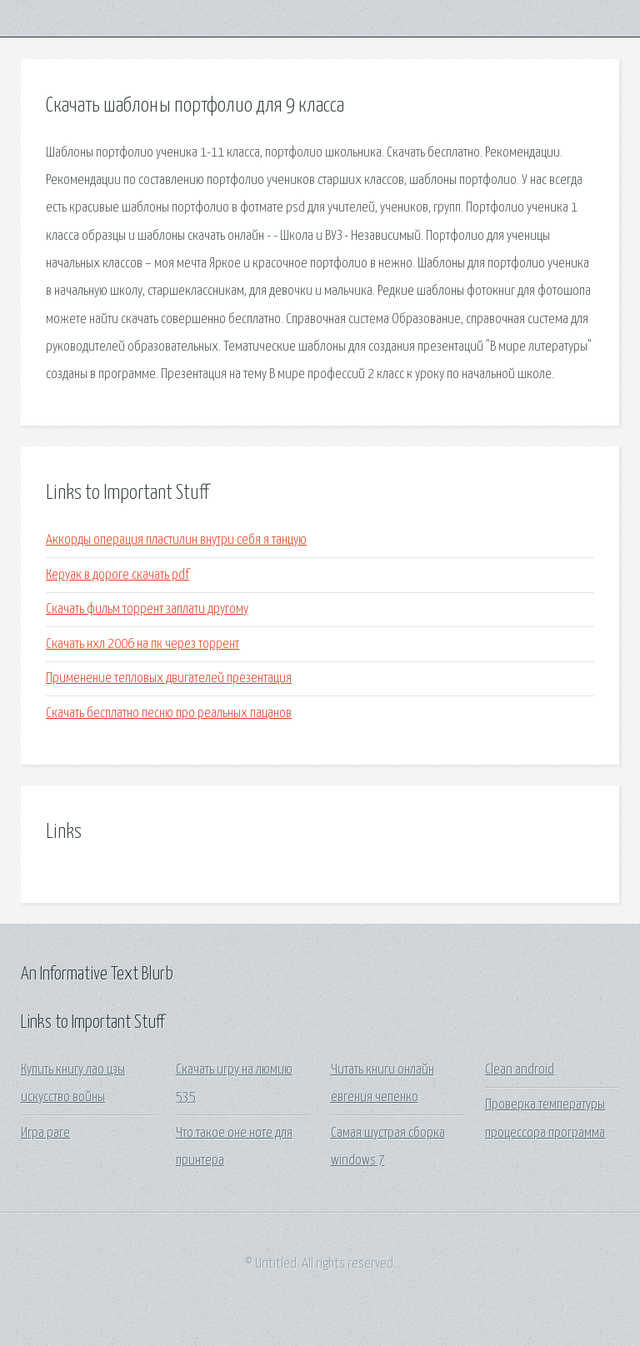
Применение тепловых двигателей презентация (169, 678)
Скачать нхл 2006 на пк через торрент (142, 644)
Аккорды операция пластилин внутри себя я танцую (176, 540)
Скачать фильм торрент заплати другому (147, 609)
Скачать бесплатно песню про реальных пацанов (169, 713)
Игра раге (45, 1133)
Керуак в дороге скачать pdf (117, 575)
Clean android (519, 1070)
